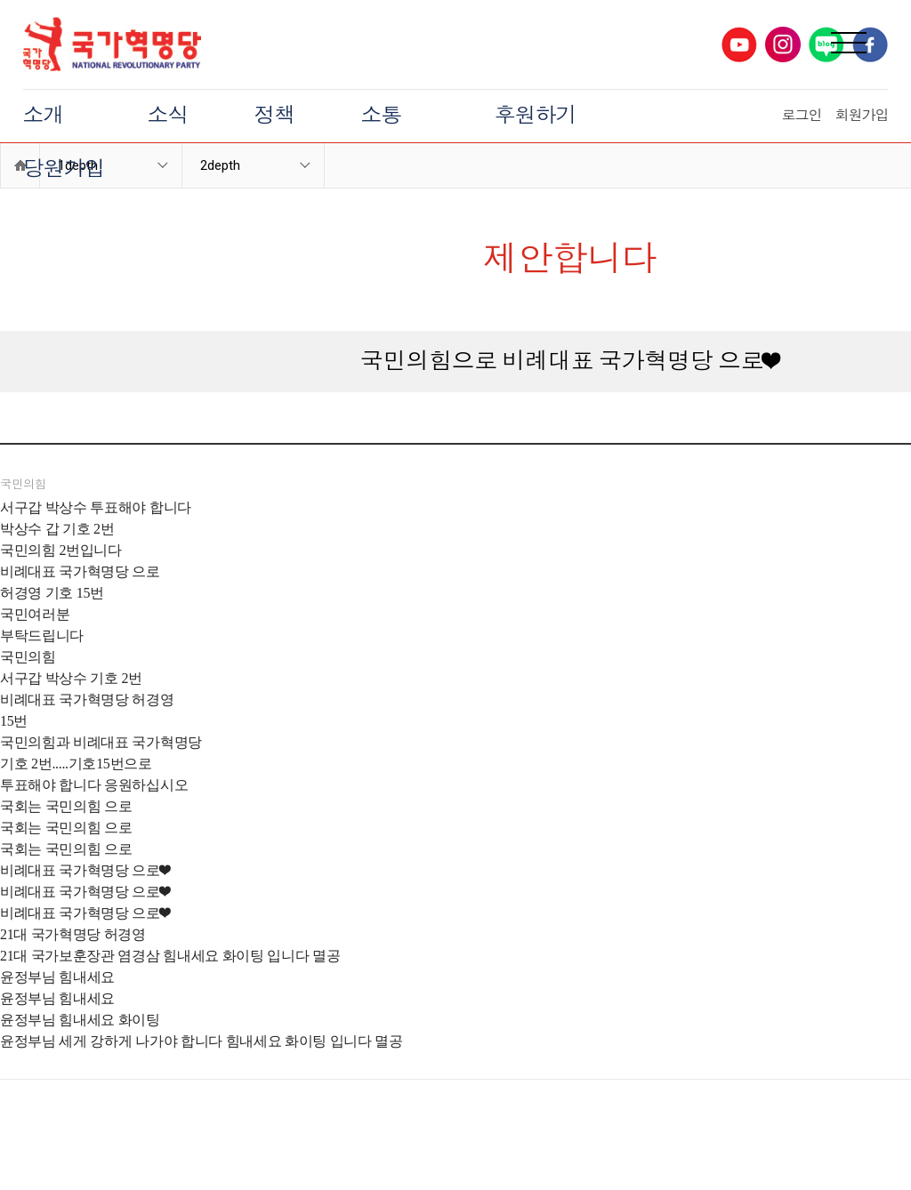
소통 (381, 115)
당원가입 (64, 169)
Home (20, 165)
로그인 (801, 115)
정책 (274, 115)
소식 (168, 115)
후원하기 (535, 115)
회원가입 (861, 115)
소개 (43, 115)
